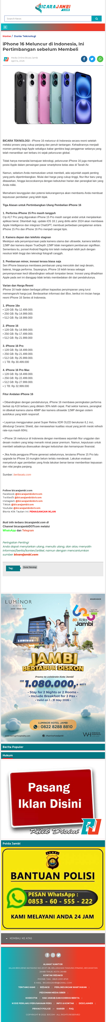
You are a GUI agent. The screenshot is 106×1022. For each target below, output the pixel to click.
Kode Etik (31, 998)
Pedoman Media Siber (52, 992)
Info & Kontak (65, 1003)
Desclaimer (86, 1003)
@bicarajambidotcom (28, 493)
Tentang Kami (26, 987)
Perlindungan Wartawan (70, 987)
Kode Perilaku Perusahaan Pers (32, 1003)
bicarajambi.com (26, 555)
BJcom (51, 1014)
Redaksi (45, 987)
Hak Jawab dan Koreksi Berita (60, 998)
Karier (61, 1008)
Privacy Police (41, 1008)
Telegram (28, 530)
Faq (71, 1008)
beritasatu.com (22, 474)
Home (7, 36)
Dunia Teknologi (25, 36)
